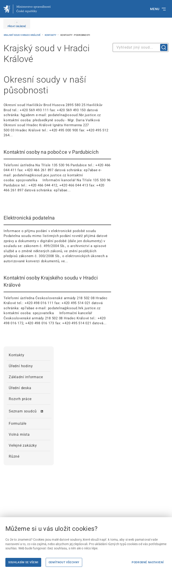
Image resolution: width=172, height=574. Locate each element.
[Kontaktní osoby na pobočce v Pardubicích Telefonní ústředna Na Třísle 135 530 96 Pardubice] (57, 171)
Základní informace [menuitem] (26, 377)
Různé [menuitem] (14, 456)
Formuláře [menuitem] (17, 423)
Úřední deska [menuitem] (20, 388)
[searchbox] (140, 47)
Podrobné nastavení (148, 562)
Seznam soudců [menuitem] (23, 411)
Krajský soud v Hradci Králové (22, 35)
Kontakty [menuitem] (16, 355)
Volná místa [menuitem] (19, 434)
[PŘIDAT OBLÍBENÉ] (16, 24)
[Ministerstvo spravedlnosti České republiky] (27, 8)
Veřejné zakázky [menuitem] (23, 445)
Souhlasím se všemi (23, 562)
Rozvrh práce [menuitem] (20, 399)
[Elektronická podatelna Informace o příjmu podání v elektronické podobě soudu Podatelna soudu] (57, 239)
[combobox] (140, 47)
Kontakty (51, 35)
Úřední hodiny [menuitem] (21, 366)
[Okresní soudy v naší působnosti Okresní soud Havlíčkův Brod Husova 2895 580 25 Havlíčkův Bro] (57, 106)
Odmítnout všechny (64, 562)
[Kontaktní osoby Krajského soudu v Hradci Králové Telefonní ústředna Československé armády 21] (57, 300)
